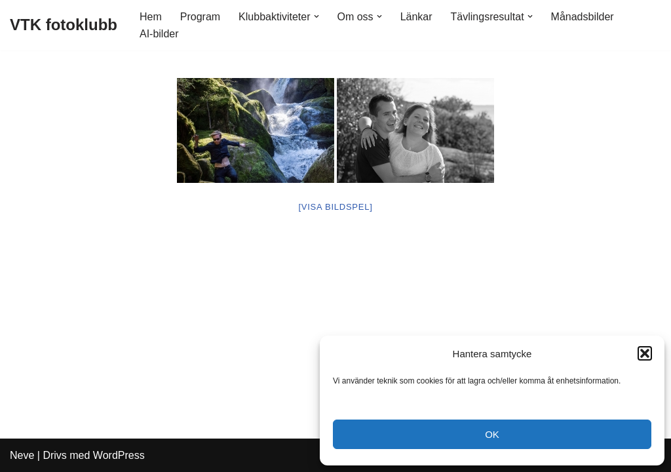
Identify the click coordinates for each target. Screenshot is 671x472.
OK (492, 434)
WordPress (119, 455)
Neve (22, 455)
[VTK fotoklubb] (63, 25)
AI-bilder (159, 33)
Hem (151, 16)
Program (200, 16)
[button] (644, 353)
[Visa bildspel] (335, 207)
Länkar (416, 16)
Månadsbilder (582, 16)
